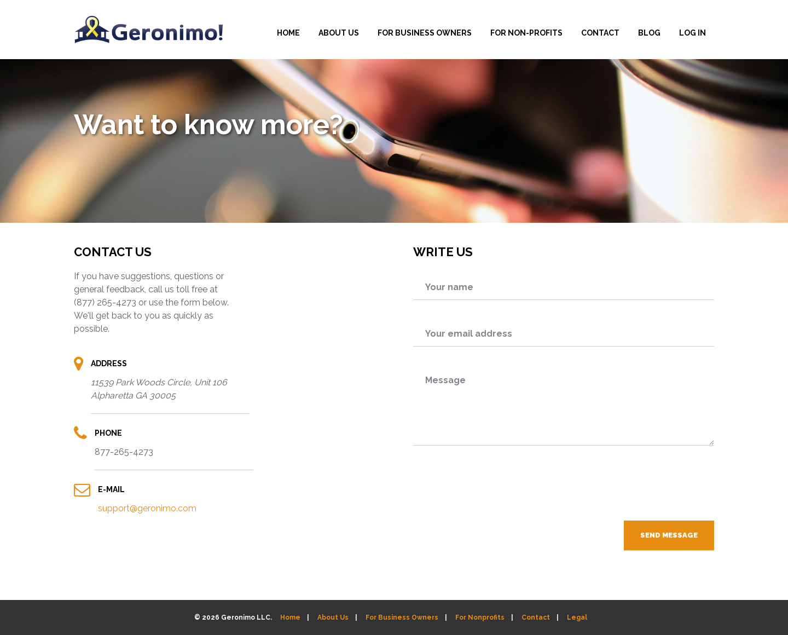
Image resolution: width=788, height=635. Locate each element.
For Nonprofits (480, 617)
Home (290, 617)
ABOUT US (338, 32)
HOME (288, 32)
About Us (333, 617)
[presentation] (631, 487)
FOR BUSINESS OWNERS (425, 32)
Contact (536, 617)
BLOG (649, 32)
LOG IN (692, 32)
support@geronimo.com (147, 508)
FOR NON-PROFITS (526, 32)
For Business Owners (402, 617)
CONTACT (600, 32)
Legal (577, 617)
